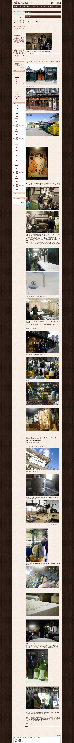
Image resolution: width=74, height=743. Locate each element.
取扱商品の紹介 (27, 737)
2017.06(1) (16, 160)
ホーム (48, 9)
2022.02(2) (16, 121)
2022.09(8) (16, 110)
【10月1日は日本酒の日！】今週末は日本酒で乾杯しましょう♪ (19, 61)
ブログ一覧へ (21, 68)
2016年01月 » (48, 729)
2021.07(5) (16, 132)
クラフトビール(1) (17, 85)
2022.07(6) (16, 113)
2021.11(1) (16, 126)
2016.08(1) (16, 166)
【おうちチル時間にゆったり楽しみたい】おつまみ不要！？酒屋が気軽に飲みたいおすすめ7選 (19, 50)
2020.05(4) (16, 153)
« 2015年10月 (38, 729)
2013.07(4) (16, 189)
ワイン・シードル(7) (18, 79)
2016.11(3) (16, 163)
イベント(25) (17, 92)
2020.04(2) (16, 155)
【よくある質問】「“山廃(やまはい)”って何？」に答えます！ (19, 46)
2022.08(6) (16, 111)
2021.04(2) (16, 137)
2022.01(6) (16, 123)
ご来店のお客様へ (19, 737)
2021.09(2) (16, 129)
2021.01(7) (16, 140)
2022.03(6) (16, 119)
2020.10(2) (16, 145)
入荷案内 (31, 737)
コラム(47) (16, 94)
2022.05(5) (16, 116)
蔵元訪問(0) (16, 98)
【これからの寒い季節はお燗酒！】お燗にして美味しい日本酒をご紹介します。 (19, 34)
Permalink (26, 53)
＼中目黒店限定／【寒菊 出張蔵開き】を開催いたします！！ (19, 38)
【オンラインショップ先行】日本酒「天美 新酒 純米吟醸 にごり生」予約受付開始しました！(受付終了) (19, 42)
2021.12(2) (16, 124)
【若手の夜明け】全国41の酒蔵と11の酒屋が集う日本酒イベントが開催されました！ (19, 56)
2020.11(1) (16, 144)
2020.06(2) (16, 152)
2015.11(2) (16, 173)
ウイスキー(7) (17, 81)
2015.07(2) (16, 178)
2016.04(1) (16, 168)
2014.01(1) (16, 184)
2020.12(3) (16, 142)
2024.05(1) (16, 105)
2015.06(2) (16, 179)
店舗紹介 (23, 737)
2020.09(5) (16, 147)
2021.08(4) (16, 131)
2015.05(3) (16, 181)
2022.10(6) (16, 108)
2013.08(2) (16, 187)
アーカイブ (16, 103)
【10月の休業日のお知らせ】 (18, 53)
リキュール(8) (17, 77)
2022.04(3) (16, 118)
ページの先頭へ (58, 736)
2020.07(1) (16, 150)
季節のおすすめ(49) (18, 96)
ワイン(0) (16, 100)
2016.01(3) (16, 171)
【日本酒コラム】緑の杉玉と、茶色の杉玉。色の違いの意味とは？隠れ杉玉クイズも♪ (19, 64)
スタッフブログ (52, 9)
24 (17, 22)
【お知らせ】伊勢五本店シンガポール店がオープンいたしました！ (19, 29)
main (43, 729)
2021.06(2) (16, 134)
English (39, 737)
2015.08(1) (16, 176)
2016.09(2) (16, 165)
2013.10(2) (16, 186)
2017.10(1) (16, 158)
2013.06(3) (16, 191)
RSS (15, 195)
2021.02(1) (16, 139)
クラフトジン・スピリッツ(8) (19, 83)
